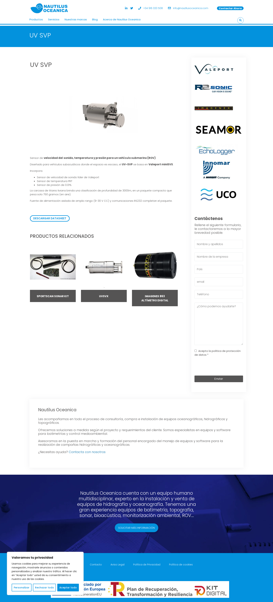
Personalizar (21, 587)
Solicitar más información (136, 526)
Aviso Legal (117, 562)
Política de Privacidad (146, 562)
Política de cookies (181, 562)
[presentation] (220, 365)
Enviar (218, 377)
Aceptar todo (68, 587)
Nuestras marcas (76, 18)
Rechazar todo (44, 587)
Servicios (53, 18)
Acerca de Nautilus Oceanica (122, 18)
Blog (95, 18)
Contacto (96, 562)
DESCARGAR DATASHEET (49, 216)
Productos (36, 18)
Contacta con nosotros (87, 450)
